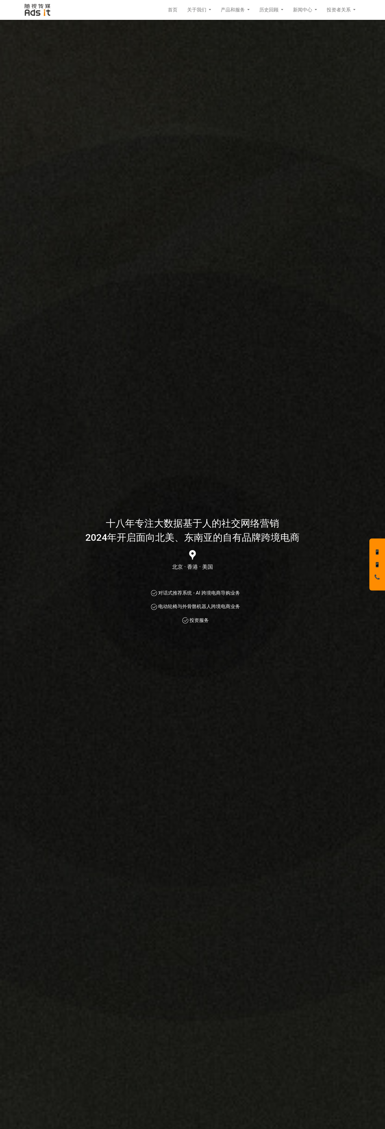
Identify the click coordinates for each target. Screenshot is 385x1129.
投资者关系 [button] (339, 10)
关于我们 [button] (197, 10)
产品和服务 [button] (233, 10)
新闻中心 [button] (303, 10)
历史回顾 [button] (269, 10)
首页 (172, 10)
